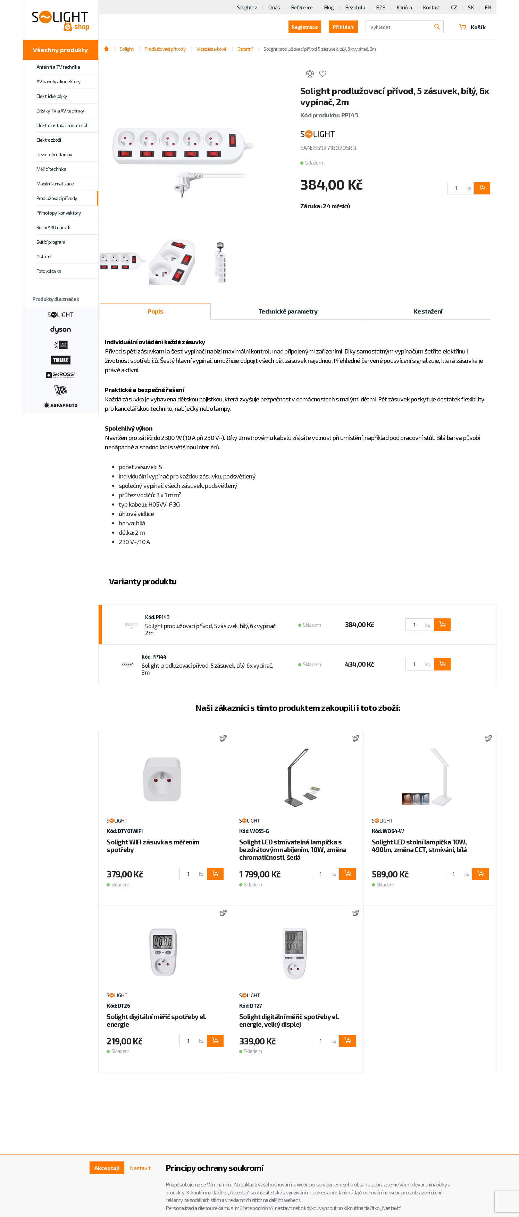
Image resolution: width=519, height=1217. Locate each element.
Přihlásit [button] (343, 27)
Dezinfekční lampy (54, 154)
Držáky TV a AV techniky (60, 111)
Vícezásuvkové (211, 49)
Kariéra (404, 7)
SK (471, 7)
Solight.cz (247, 7)
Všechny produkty (60, 49)
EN (488, 7)
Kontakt (431, 7)
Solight (127, 49)
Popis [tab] (155, 311)
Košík (472, 27)
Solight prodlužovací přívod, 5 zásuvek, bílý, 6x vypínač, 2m (319, 49)
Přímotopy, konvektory (58, 213)
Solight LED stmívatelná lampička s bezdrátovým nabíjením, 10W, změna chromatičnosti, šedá (292, 849)
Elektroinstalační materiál (61, 125)
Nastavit (140, 1168)
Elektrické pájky (51, 96)
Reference (302, 7)
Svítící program (50, 242)
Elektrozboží (48, 140)
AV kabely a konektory (58, 81)
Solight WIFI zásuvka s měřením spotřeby (153, 845)
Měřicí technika (51, 169)
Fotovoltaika (48, 271)
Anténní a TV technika (58, 67)
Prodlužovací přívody (56, 198)
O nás (274, 7)
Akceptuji (107, 1168)
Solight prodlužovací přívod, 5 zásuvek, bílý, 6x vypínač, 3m (207, 669)
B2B (380, 7)
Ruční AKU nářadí (53, 227)
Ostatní (43, 256)
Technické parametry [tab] (288, 311)
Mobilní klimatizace (55, 183)
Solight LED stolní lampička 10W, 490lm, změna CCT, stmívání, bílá (419, 845)
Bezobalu (355, 7)
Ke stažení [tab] (428, 311)
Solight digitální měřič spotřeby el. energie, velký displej (289, 1020)
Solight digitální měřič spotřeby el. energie (156, 1020)
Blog (329, 7)
